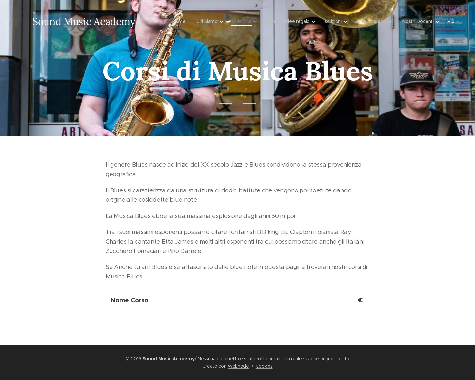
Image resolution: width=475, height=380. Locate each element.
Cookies (264, 366)
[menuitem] (176, 21)
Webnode (238, 366)
